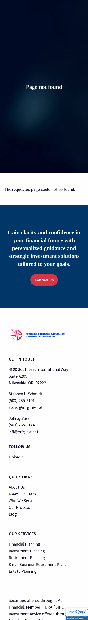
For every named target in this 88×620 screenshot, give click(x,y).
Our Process (19, 507)
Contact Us (44, 279)
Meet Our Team (22, 494)
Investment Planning (27, 551)
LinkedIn (16, 457)
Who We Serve (21, 500)
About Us (17, 487)
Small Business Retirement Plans (37, 564)
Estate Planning (23, 571)
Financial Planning (24, 544)
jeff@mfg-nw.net (23, 431)
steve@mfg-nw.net (25, 407)
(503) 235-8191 (22, 400)
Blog (13, 514)
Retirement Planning (27, 557)
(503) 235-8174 (22, 425)
